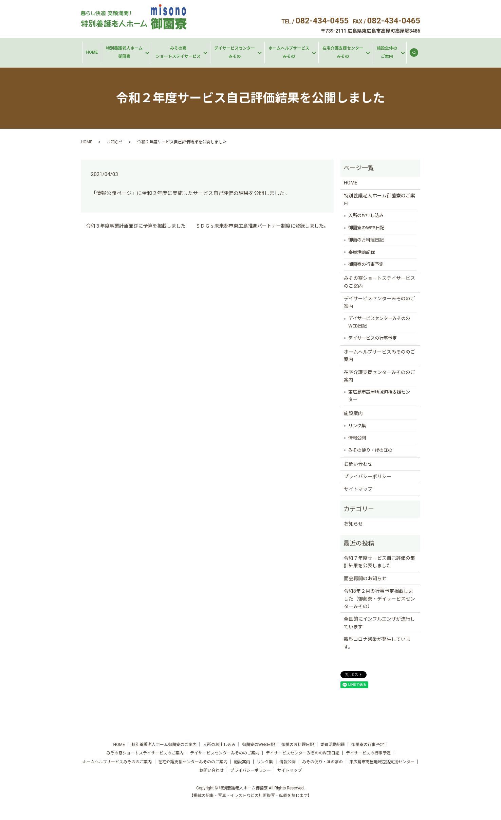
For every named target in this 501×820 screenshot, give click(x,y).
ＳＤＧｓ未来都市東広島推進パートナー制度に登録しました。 (262, 226)
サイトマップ (358, 489)
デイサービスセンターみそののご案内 (379, 302)
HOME (92, 52)
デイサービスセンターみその (234, 52)
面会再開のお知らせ (365, 578)
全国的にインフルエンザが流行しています (379, 622)
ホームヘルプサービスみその (288, 52)
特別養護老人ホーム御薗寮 (124, 52)
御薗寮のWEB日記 (366, 227)
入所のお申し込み (366, 215)
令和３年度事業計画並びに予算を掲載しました (136, 226)
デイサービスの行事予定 (372, 338)
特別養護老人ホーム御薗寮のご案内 (379, 199)
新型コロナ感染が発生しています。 (377, 643)
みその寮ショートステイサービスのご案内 (379, 281)
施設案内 (353, 413)
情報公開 (357, 438)
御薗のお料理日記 (366, 240)
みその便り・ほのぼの (370, 450)
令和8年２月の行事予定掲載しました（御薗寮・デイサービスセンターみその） (379, 598)
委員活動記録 (361, 252)
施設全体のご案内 (387, 52)
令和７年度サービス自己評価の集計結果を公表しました (379, 561)
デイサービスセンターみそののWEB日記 (379, 322)
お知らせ (115, 142)
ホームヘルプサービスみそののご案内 (379, 355)
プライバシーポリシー (367, 476)
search (417, 54)
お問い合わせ (358, 464)
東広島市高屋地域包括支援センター (379, 396)
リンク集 (357, 425)
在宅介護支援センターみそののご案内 (379, 376)
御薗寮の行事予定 (366, 264)
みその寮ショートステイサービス (178, 52)
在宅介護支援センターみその (342, 52)
